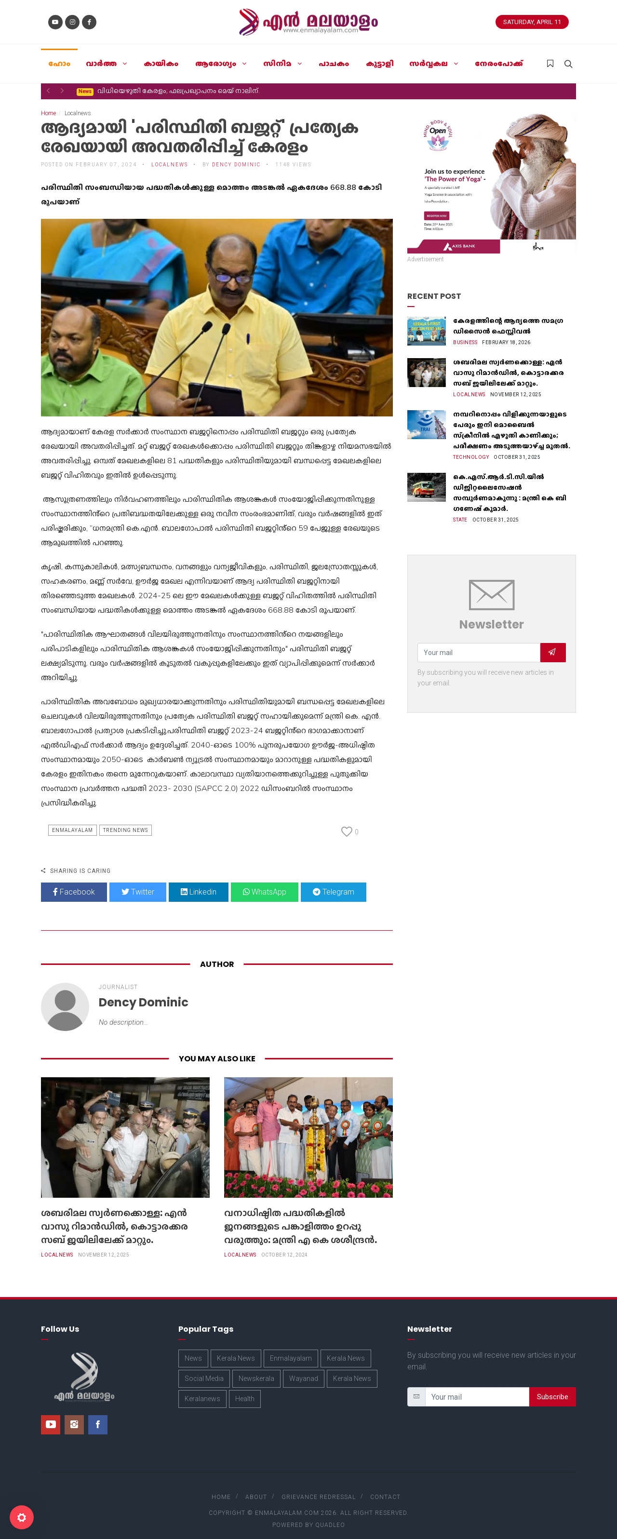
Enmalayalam (72, 820)
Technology (471, 447)
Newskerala (256, 1369)
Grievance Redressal (319, 1487)
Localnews (169, 155)
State (460, 510)
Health (245, 1389)
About (256, 1487)
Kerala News (236, 1348)
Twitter (137, 882)
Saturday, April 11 (532, 22)
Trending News (125, 820)
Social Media (204, 1369)
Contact (385, 1487)
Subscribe (552, 1387)
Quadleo (330, 1515)
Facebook (74, 882)
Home (48, 103)
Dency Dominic (236, 155)
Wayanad (303, 1369)
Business (465, 332)
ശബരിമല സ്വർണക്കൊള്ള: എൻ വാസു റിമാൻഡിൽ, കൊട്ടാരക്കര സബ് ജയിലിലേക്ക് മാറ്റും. (114, 1216)
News (193, 1348)
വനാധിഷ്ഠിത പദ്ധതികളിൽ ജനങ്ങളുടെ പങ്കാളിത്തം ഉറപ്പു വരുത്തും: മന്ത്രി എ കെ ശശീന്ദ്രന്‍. (300, 1216)
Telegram (333, 882)
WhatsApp (264, 882)
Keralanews (202, 1389)
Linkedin (198, 882)
